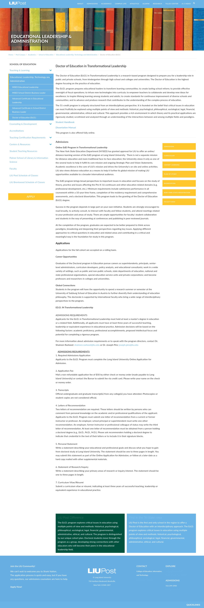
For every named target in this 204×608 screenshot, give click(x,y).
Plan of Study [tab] (170, 174)
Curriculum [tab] (169, 155)
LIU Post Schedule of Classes (24, 175)
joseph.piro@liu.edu (128, 344)
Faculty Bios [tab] (169, 202)
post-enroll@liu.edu (173, 589)
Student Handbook (65, 122)
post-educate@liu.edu (144, 579)
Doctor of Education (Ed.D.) (24, 117)
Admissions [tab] (169, 146)
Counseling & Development (23, 124)
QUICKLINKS (193, 604)
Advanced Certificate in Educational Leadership (27, 100)
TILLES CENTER (171, 4)
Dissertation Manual (66, 127)
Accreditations (17, 130)
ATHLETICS (134, 4)
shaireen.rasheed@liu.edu (87, 344)
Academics (32, 55)
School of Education (46, 55)
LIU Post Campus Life (174, 571)
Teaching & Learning (20, 70)
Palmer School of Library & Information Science (29, 159)
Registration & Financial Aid (176, 575)
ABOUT (80, 4)
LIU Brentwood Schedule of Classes (27, 182)
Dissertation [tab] (170, 183)
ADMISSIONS (92, 4)
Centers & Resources (20, 144)
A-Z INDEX (186, 4)
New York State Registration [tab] (177, 192)
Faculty (13, 168)
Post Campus (21, 55)
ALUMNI (146, 4)
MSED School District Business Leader (29, 93)
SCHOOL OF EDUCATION (23, 64)
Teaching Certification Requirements (28, 137)
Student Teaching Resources (23, 151)
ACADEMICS (106, 4)
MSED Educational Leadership (25, 87)
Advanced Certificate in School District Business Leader (29, 110)
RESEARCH (157, 4)
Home (10, 55)
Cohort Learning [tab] (171, 165)
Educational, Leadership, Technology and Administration (76, 55)
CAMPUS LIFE (120, 4)
